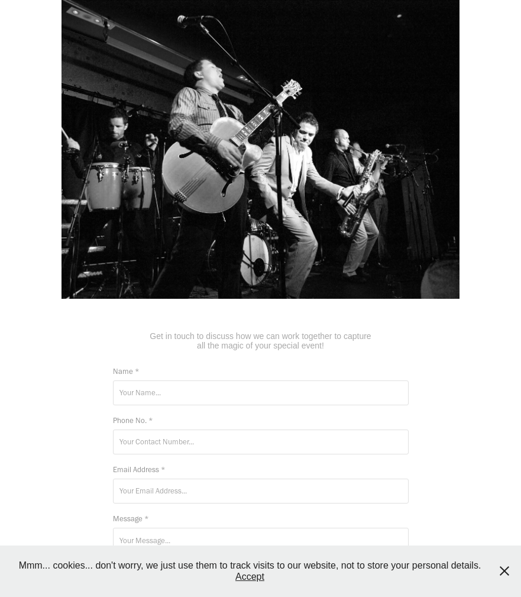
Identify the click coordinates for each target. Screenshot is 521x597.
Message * (131, 518)
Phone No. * (133, 420)
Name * (126, 371)
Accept (249, 577)
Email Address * (139, 469)
